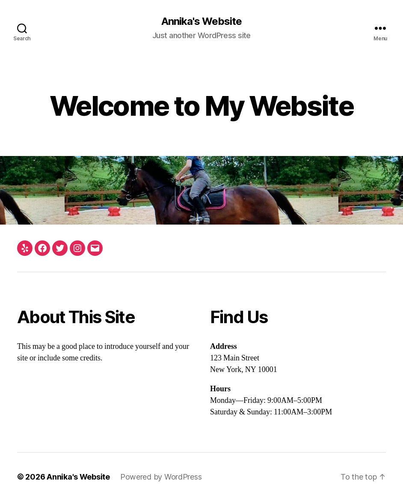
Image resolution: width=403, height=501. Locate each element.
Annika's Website (201, 21)
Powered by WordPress (161, 476)
